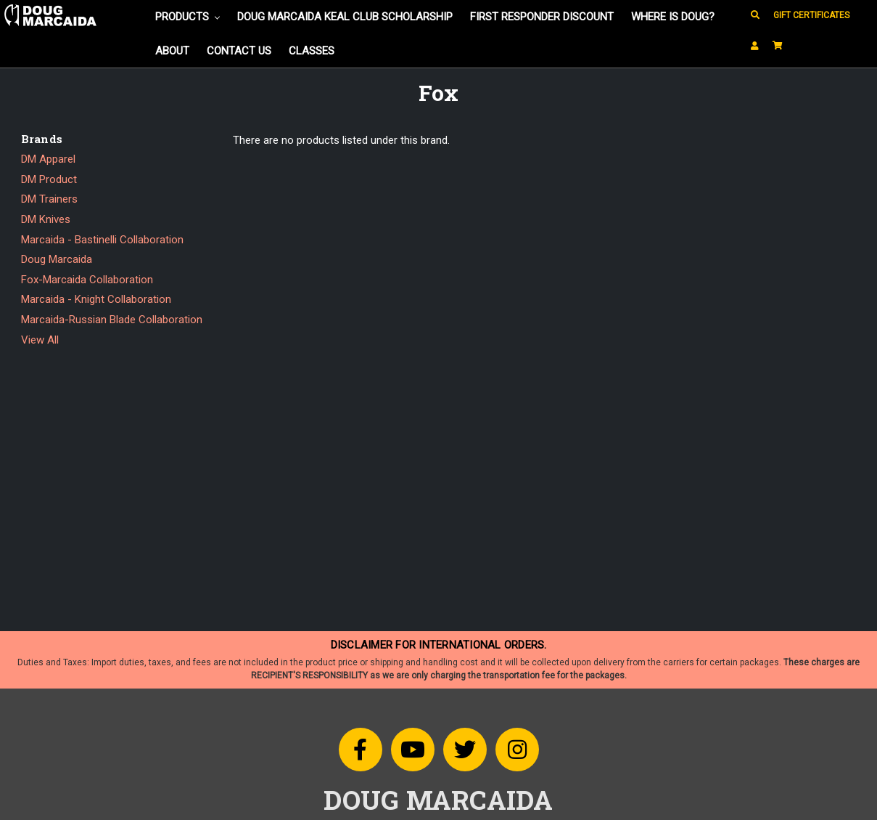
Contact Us (239, 50)
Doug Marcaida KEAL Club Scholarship (345, 16)
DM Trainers (49, 199)
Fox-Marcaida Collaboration (87, 279)
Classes (311, 50)
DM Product (49, 179)
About (172, 50)
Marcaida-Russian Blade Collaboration (111, 319)
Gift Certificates (811, 15)
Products (187, 16)
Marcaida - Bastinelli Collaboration (102, 239)
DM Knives (45, 219)
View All (40, 339)
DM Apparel (48, 159)
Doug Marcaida (56, 259)
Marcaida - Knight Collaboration (96, 299)
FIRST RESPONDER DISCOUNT (542, 16)
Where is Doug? (673, 16)
